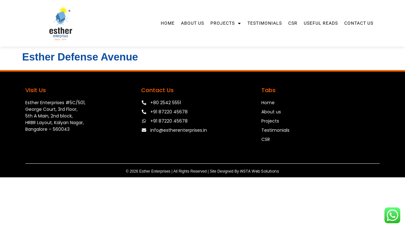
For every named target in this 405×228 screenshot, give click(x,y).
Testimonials (264, 23)
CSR (292, 23)
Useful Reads (321, 23)
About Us (192, 23)
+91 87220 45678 (169, 112)
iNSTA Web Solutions (259, 171)
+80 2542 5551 (165, 102)
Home (168, 23)
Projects (225, 23)
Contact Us (358, 23)
